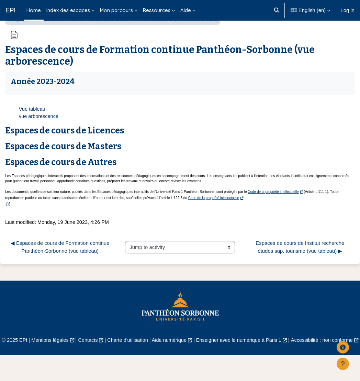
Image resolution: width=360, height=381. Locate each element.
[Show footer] (343, 364)
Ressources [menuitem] (156, 10)
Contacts (99, 358)
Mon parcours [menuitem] (116, 10)
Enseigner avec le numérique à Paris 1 (255, 358)
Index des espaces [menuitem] (68, 10)
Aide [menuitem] (185, 10)
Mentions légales (60, 358)
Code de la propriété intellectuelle (273, 209)
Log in (347, 10)
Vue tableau (32, 126)
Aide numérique (183, 358)
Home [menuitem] (33, 10)
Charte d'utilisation (140, 358)
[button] (276, 10)
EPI (10, 10)
